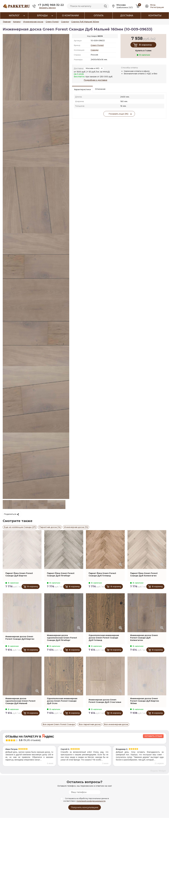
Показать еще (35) (118, 114)
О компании (70, 15)
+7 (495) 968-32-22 (51, 5)
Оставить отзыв (153, 736)
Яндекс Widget (158, 771)
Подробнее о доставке (95, 80)
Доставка (126, 15)
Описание (100, 89)
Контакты (154, 15)
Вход (152, 5)
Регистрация (157, 7)
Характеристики (82, 89)
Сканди (94, 50)
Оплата (98, 15)
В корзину (145, 44)
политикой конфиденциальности (91, 801)
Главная (7, 21)
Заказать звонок (47, 8)
